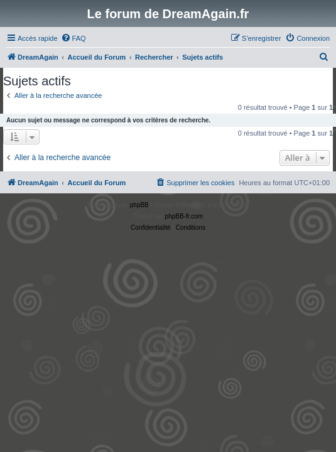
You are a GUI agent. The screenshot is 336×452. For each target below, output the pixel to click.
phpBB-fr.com (184, 216)
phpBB (139, 205)
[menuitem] (73, 38)
